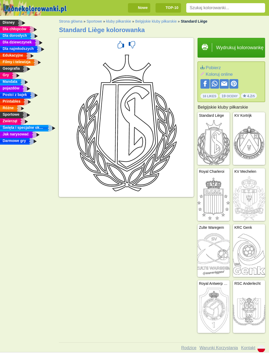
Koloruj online (219, 74)
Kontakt (248, 348)
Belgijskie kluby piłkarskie (156, 21)
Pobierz (213, 67)
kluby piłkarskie (118, 21)
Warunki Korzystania (219, 348)
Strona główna (70, 21)
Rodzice (188, 348)
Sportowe (94, 21)
